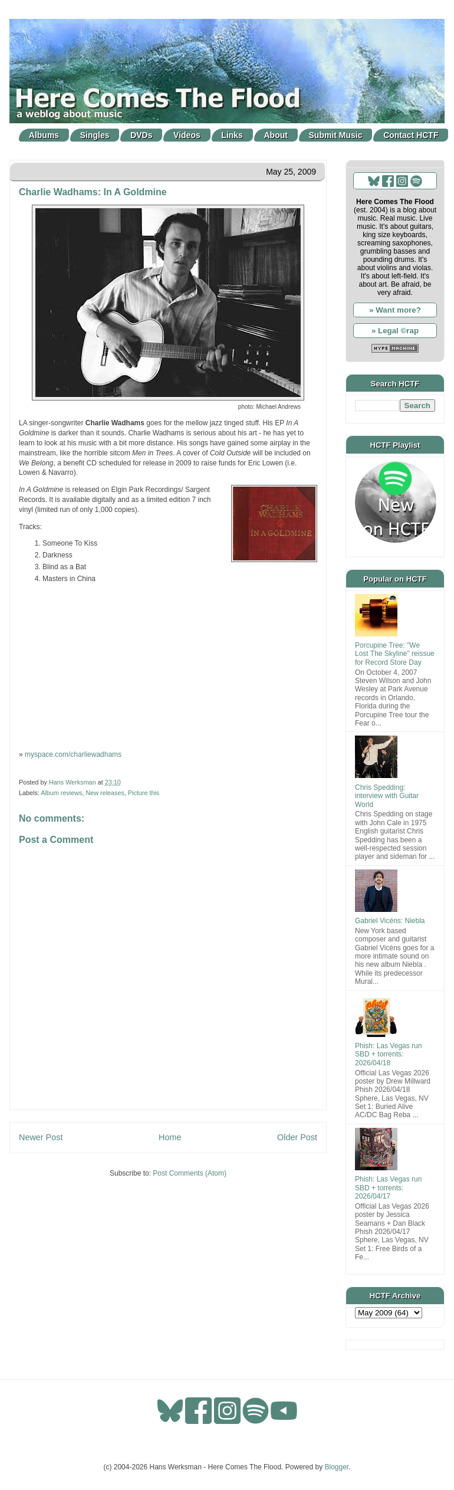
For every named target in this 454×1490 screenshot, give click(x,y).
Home (170, 1137)
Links (232, 135)
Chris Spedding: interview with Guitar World (387, 796)
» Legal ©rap (395, 330)
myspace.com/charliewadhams (73, 754)
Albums (44, 135)
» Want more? (395, 310)
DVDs (141, 135)
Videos (186, 135)
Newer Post (40, 1137)
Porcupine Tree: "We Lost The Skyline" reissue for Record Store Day (395, 654)
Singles (95, 135)
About (276, 135)
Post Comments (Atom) (189, 1173)
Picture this (143, 792)
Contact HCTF (410, 135)
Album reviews (61, 792)
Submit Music (336, 135)
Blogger (337, 1467)
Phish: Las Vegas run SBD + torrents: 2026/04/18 (388, 1054)
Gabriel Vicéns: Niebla (390, 921)
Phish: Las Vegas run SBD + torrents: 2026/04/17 (388, 1187)
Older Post (297, 1137)
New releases (104, 792)
